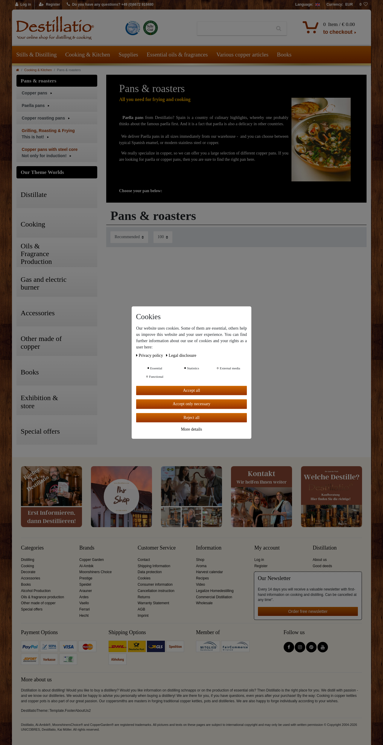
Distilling (27, 560)
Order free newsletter (308, 611)
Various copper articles (242, 54)
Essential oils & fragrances (177, 54)
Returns (144, 597)
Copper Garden (91, 560)
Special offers (31, 609)
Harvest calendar (209, 572)
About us (320, 560)
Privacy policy (150, 355)
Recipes (202, 578)
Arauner (85, 591)
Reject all (191, 417)
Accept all (191, 390)
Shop (200, 560)
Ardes (84, 597)
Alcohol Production (36, 591)
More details (191, 429)
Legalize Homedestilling (215, 591)
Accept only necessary (191, 404)
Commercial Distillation (214, 597)
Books (284, 54)
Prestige (85, 578)
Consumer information (155, 584)
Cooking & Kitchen (87, 54)
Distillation (325, 548)
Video (200, 584)
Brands (87, 548)
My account (267, 548)
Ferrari (84, 609)
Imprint (143, 616)
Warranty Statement (153, 603)
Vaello (84, 603)
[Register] (49, 5)
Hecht (84, 616)
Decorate (28, 572)
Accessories (30, 578)
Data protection (150, 572)
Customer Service (157, 548)
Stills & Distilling (36, 54)
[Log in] (23, 5)
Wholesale (204, 603)
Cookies (144, 578)
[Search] (278, 29)
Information (208, 548)
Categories (32, 548)
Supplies (128, 54)
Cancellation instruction (156, 591)
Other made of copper (38, 603)
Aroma (201, 566)
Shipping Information (154, 566)
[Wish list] (363, 5)
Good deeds (322, 566)
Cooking (27, 566)
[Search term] (234, 29)
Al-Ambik (86, 566)
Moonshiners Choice (95, 572)
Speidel (85, 584)
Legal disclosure (181, 355)
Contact (144, 560)
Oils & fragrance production (42, 597)
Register (261, 566)
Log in (259, 560)
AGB (141, 609)
